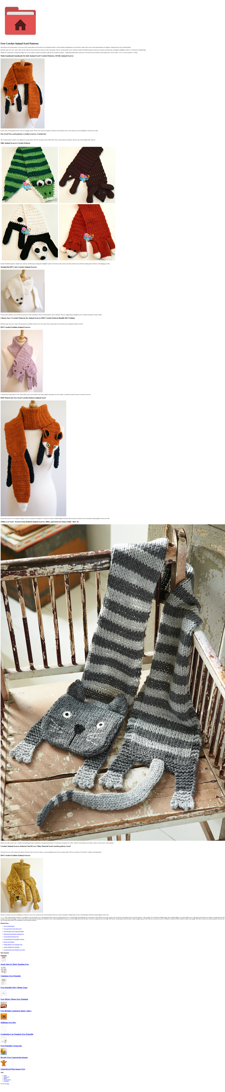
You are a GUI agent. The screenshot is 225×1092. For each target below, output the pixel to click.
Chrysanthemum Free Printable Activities (14, 939)
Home (5, 1075)
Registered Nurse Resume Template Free (14, 934)
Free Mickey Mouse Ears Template (14, 999)
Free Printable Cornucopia (11, 1046)
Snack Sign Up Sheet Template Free (15, 964)
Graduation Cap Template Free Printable (17, 1034)
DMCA (5, 1078)
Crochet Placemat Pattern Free (11, 936)
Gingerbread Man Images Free (13, 1069)
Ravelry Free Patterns (9, 942)
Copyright (6, 1081)
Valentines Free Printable (11, 976)
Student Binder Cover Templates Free (13, 944)
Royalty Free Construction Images (14, 1057)
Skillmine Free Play (8, 1022)
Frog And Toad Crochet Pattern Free (13, 928)
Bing (8, 1083)
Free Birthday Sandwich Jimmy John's (16, 1011)
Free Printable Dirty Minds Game (14, 987)
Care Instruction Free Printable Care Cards (14, 949)
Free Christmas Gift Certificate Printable (14, 931)
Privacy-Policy (7, 1079)
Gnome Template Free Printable (11, 947)
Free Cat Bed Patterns (9, 926)
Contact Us (6, 1077)
